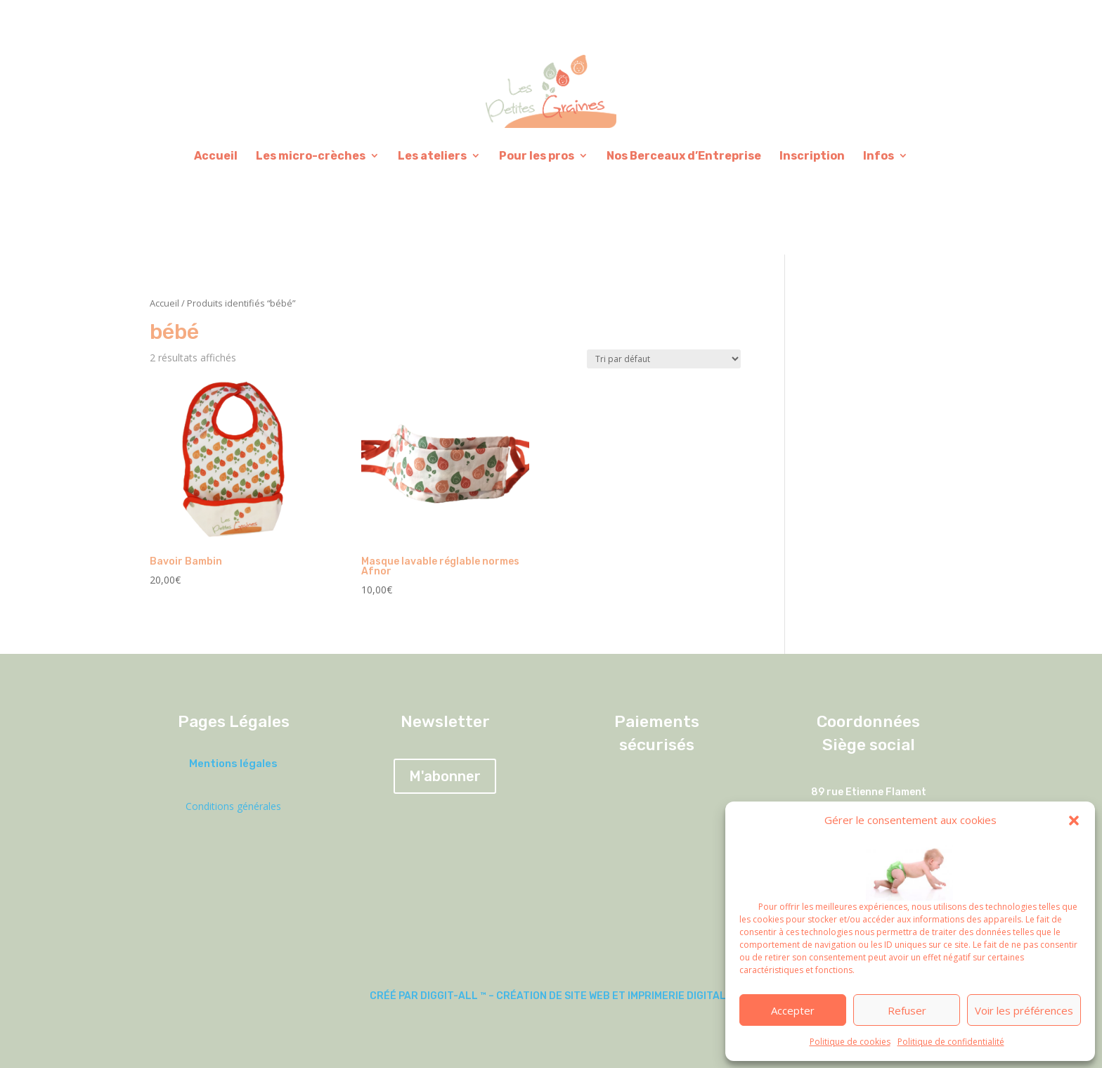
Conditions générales (233, 806)
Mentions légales (233, 763)
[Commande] (664, 358)
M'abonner (445, 776)
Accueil (216, 155)
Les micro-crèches (310, 155)
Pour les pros (536, 155)
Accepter (793, 1010)
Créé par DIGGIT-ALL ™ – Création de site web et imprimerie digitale (551, 996)
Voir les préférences (1024, 1010)
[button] (1074, 820)
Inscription (812, 155)
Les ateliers (432, 155)
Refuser (907, 1010)
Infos (878, 155)
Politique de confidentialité (950, 1042)
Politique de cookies (850, 1042)
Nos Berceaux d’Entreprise (684, 155)
